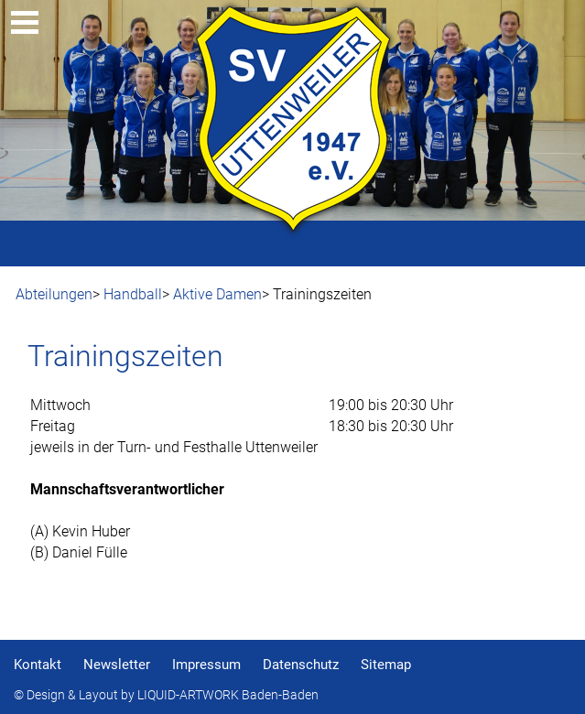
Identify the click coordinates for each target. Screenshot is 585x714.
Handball (132, 294)
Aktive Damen (217, 294)
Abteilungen (54, 294)
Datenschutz (301, 664)
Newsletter (116, 664)
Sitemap (386, 664)
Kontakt (37, 664)
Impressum (206, 664)
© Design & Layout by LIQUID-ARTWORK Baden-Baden (166, 695)
